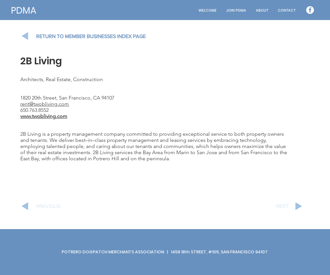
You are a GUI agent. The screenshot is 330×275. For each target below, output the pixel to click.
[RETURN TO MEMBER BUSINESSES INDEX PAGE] (97, 36)
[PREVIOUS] (59, 206)
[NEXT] (265, 206)
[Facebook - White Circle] (310, 10)
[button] (262, 10)
